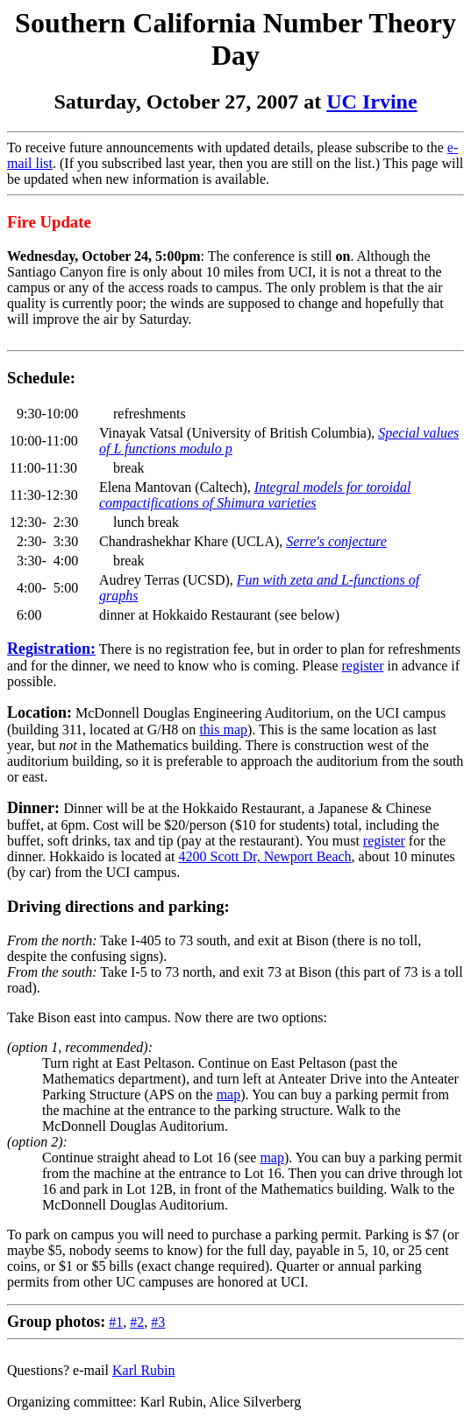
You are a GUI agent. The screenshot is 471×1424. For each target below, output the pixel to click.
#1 (116, 1322)
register (363, 665)
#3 (158, 1322)
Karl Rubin (143, 1370)
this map (223, 729)
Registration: (51, 648)
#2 (137, 1322)
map (229, 1094)
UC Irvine (371, 101)
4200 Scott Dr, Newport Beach (265, 856)
